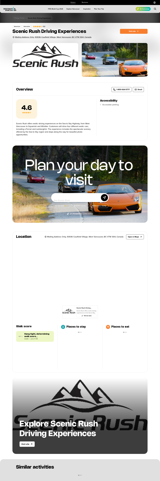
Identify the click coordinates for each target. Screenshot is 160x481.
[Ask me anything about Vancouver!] (77, 199)
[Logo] (10, 9)
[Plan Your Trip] (99, 9)
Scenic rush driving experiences (39, 18)
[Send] (104, 199)
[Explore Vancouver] (73, 9)
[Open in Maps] (135, 236)
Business (85, 2)
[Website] (134, 31)
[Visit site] (27, 444)
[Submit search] (155, 9)
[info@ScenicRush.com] (138, 91)
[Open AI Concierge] (143, 9)
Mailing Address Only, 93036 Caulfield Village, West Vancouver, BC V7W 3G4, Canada (53, 37)
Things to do (19, 18)
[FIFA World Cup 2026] (55, 9)
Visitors (73, 2)
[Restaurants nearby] (99, 208)
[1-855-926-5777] (121, 91)
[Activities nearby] (80, 208)
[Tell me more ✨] (61, 208)
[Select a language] (154, 2)
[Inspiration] (87, 9)
